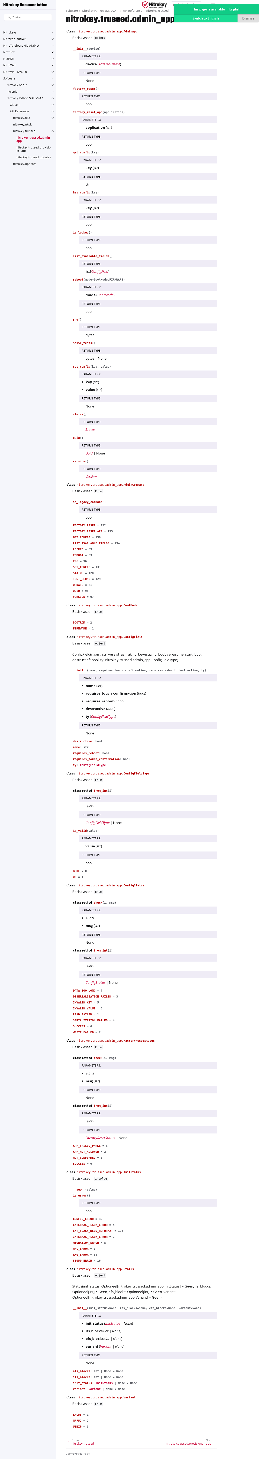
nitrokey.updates (24, 164)
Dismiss (248, 18)
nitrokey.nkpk (22, 124)
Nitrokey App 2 (17, 85)
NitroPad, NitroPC (15, 39)
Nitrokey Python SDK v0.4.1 (25, 98)
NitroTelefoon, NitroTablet (21, 45)
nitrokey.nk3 (21, 118)
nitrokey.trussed (24, 131)
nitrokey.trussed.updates (33, 157)
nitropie (12, 91)
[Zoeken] (28, 17)
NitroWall (9, 65)
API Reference (19, 111)
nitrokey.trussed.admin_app (33, 139)
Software (9, 78)
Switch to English (206, 18)
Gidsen (15, 105)
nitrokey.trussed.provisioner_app (34, 149)
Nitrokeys (9, 32)
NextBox (9, 52)
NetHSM (9, 59)
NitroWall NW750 (15, 72)
